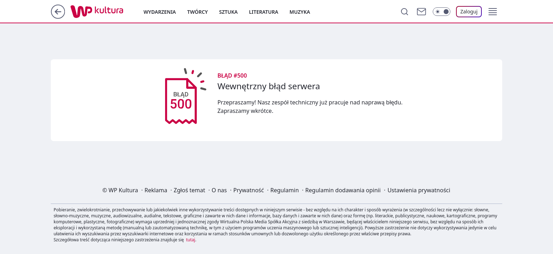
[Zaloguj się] (469, 11)
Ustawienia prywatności (419, 190)
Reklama (156, 190)
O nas (219, 190)
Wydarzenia (160, 11)
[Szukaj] (404, 11)
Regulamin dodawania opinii (343, 190)
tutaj (190, 240)
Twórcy (197, 11)
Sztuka (228, 11)
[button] (492, 11)
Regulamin (285, 190)
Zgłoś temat (189, 190)
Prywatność (248, 190)
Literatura (263, 11)
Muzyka (300, 11)
